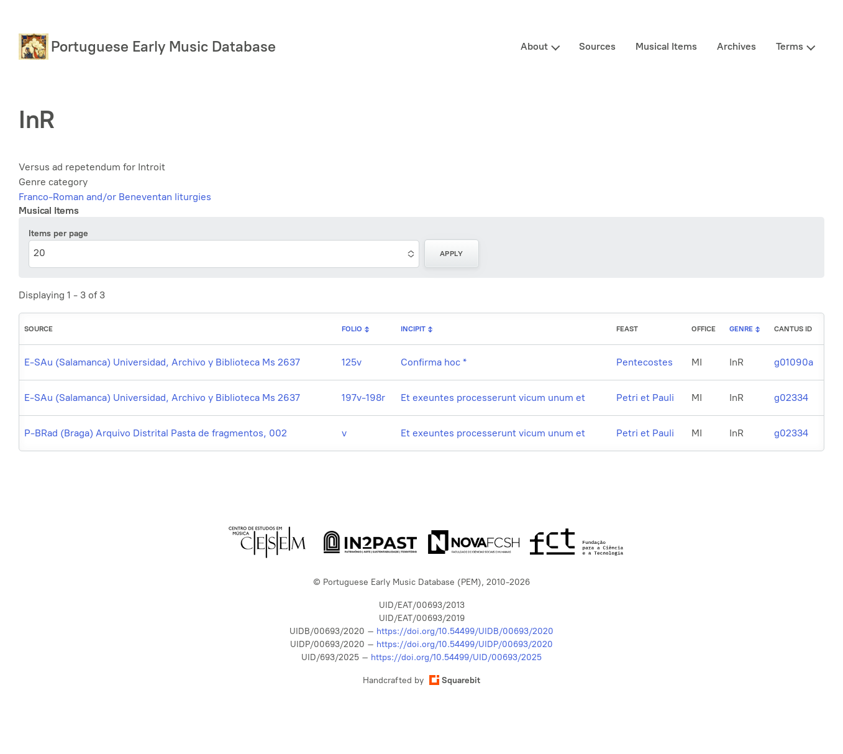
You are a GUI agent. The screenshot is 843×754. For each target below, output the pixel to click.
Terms (789, 46)
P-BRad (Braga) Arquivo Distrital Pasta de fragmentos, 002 (155, 433)
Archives (736, 46)
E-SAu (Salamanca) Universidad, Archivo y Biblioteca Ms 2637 (162, 362)
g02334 (791, 397)
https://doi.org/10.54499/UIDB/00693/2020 (465, 631)
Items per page (58, 233)
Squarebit (454, 680)
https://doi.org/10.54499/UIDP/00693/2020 (464, 644)
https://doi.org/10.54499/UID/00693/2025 (456, 657)
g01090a (793, 362)
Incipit (413, 328)
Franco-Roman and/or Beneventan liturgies (115, 197)
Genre (741, 328)
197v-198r (363, 397)
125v (352, 362)
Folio (352, 328)
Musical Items (666, 46)
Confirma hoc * (434, 362)
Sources (597, 46)
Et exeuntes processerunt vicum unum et (493, 397)
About (534, 46)
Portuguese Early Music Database (163, 46)
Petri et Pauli (645, 397)
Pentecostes (644, 362)
